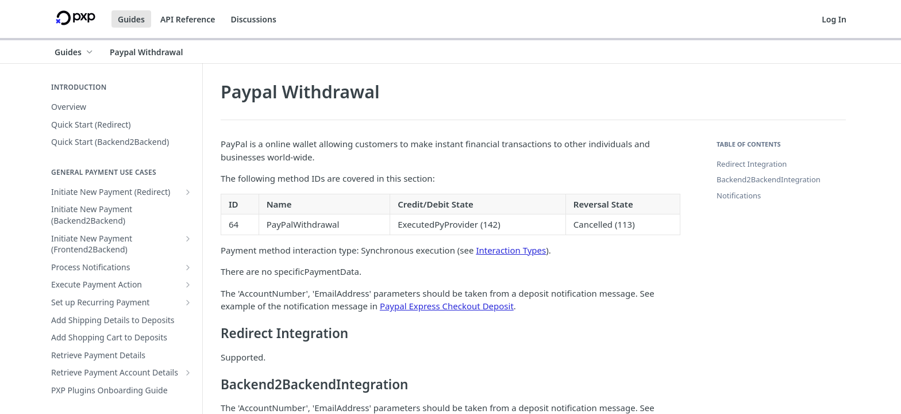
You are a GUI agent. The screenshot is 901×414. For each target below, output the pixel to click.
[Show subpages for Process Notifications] (187, 267)
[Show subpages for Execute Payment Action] (187, 284)
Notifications (739, 195)
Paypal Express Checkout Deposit (447, 306)
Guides (131, 19)
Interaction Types (511, 250)
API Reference (187, 19)
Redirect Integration (752, 164)
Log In (834, 19)
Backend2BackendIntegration (769, 179)
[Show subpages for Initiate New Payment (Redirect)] (187, 192)
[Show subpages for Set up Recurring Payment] (187, 302)
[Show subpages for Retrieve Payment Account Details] (187, 372)
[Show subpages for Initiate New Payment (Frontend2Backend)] (187, 238)
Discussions (253, 19)
